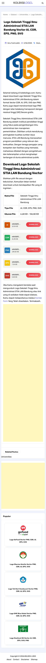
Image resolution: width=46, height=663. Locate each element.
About (9, 659)
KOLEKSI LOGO (30, 656)
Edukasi (39, 43)
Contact (16, 659)
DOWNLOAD (33, 224)
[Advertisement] (23, 373)
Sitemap (34, 659)
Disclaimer (25, 659)
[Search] (42, 3)
